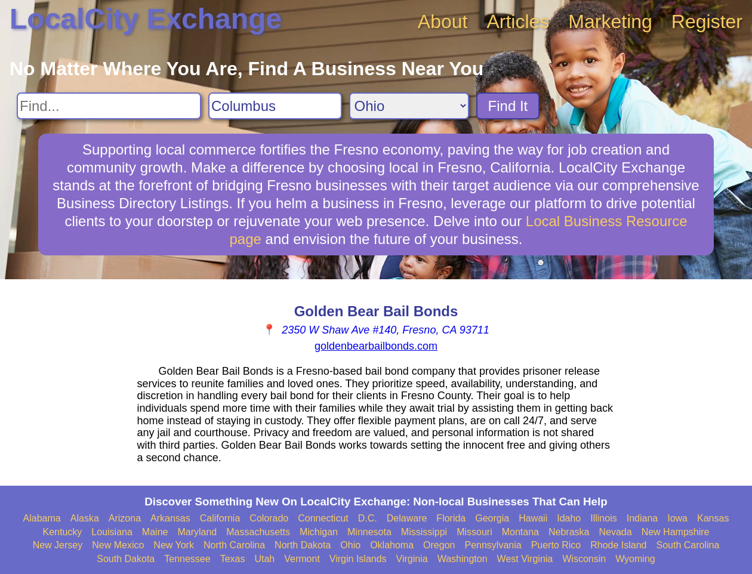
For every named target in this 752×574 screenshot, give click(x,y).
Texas (232, 559)
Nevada (615, 532)
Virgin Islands (358, 559)
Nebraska (568, 532)
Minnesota (369, 532)
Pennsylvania (492, 545)
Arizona (125, 518)
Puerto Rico (556, 545)
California (220, 518)
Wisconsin (584, 559)
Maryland (197, 532)
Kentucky (62, 532)
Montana (520, 532)
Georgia (492, 518)
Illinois (603, 518)
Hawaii (533, 518)
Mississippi (424, 532)
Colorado (268, 518)
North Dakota (303, 545)
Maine (155, 532)
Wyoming (635, 559)
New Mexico (118, 545)
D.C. (367, 518)
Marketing (610, 21)
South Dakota (126, 559)
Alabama (42, 518)
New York (173, 545)
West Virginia (525, 559)
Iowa (677, 518)
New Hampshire (676, 532)
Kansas (713, 518)
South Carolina (688, 545)
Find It (508, 106)
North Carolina (234, 545)
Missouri (474, 532)
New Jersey (58, 545)
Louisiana (111, 532)
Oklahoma (392, 545)
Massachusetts (258, 532)
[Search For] (109, 105)
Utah (264, 559)
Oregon (439, 545)
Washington (462, 559)
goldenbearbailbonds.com (376, 346)
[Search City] (275, 105)
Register (706, 21)
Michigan (319, 532)
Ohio (350, 545)
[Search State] (409, 105)
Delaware (407, 518)
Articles (517, 21)
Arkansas (170, 518)
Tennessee (187, 559)
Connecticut (323, 518)
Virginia (412, 559)
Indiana (642, 518)
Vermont (302, 559)
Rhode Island (618, 545)
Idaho (569, 518)
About (443, 21)
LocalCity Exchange (146, 19)
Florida (451, 518)
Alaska (84, 518)
